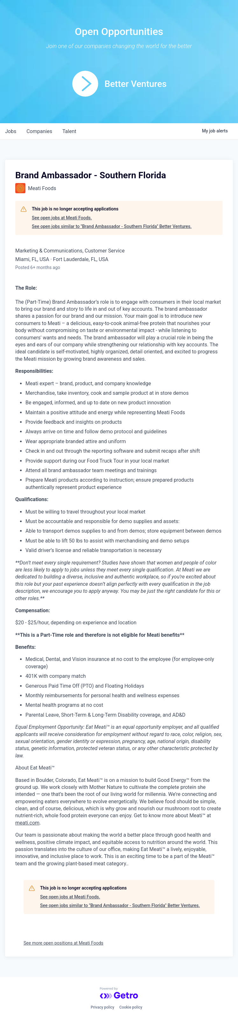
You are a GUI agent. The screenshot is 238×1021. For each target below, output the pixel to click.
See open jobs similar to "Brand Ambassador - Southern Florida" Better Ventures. (112, 226)
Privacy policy (102, 1007)
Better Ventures (135, 84)
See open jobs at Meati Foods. (62, 217)
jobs (10, 131)
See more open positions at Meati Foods (63, 943)
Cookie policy (130, 1007)
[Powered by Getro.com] (119, 993)
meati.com (27, 823)
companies (39, 131)
